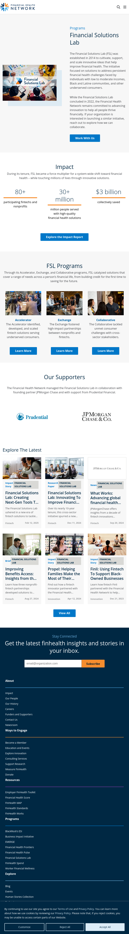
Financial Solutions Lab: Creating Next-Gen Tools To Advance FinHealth (22, 500)
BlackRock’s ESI (13, 831)
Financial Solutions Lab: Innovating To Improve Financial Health (64, 500)
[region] (64, 918)
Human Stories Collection (19, 896)
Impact (9, 693)
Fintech (9, 523)
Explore (10, 874)
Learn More (23, 351)
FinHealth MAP (13, 803)
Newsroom (11, 725)
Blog (7, 886)
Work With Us (85, 138)
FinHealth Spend (14, 863)
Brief (8, 560)
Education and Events (17, 748)
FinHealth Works (14, 813)
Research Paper (53, 484)
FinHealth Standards (16, 808)
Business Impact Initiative (19, 836)
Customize (24, 927)
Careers (9, 709)
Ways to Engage (16, 730)
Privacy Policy (86, 909)
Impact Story (9, 484)
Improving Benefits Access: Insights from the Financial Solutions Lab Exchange (22, 578)
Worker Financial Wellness (19, 868)
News (93, 485)
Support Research (15, 764)
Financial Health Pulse (17, 852)
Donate (9, 774)
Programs (12, 819)
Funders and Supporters (19, 714)
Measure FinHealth (16, 769)
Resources (12, 780)
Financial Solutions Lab (18, 857)
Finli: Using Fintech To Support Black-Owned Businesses (107, 574)
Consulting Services (16, 758)
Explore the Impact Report (64, 237)
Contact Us (11, 719)
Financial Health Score (17, 797)
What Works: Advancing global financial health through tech (105, 500)
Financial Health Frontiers (19, 847)
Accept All (105, 927)
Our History (11, 703)
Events (9, 891)
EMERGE (10, 842)
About (9, 681)
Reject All (65, 927)
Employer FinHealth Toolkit (20, 792)
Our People (11, 698)
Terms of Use (65, 909)
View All (64, 613)
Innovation (54, 599)
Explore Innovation (15, 753)
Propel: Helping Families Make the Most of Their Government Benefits (64, 578)
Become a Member (16, 742)
